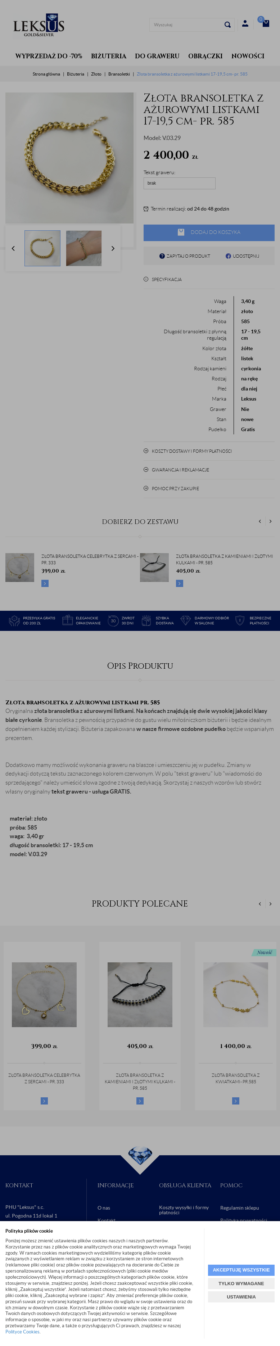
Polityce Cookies (22, 1331)
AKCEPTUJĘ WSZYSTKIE (241, 1270)
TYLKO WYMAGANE (241, 1283)
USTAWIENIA (241, 1297)
